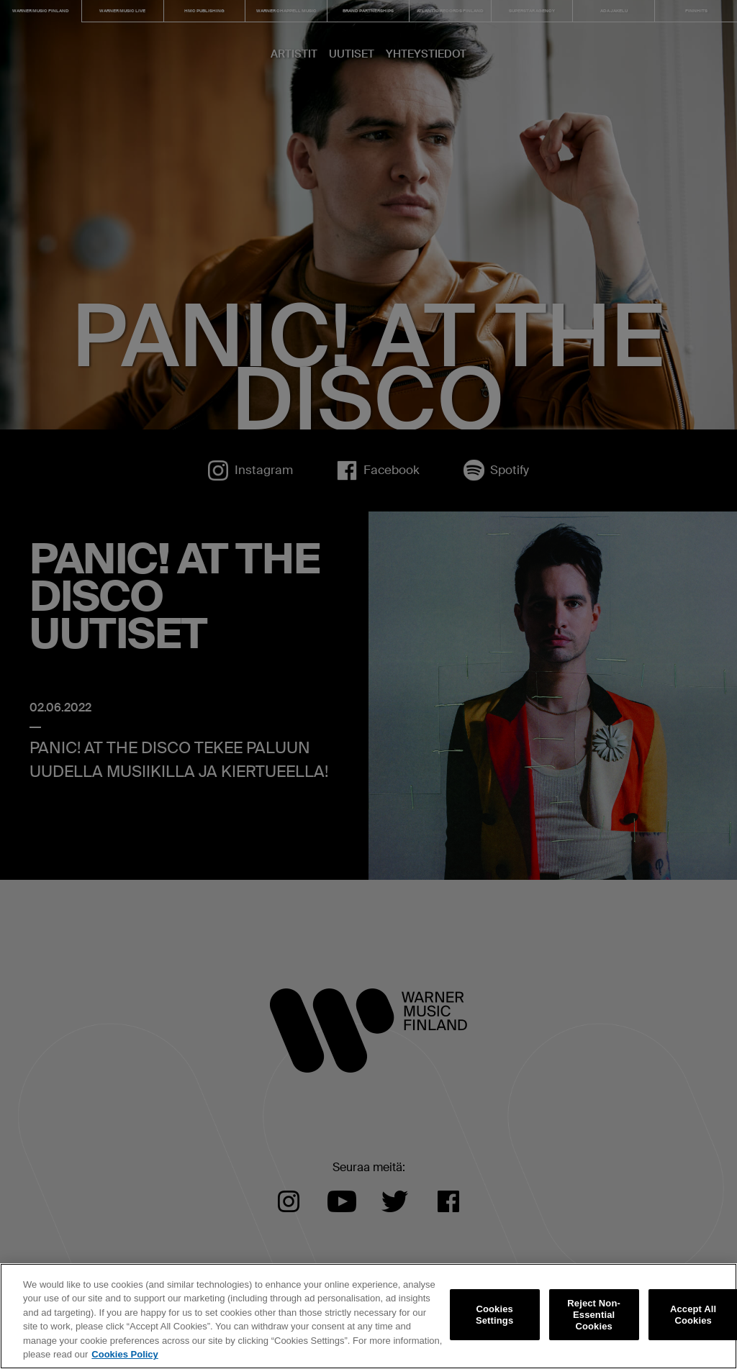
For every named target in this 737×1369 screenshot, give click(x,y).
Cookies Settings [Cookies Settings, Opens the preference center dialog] (494, 1315)
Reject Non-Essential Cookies (593, 1315)
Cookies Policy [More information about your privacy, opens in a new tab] (124, 1354)
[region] (368, 1316)
